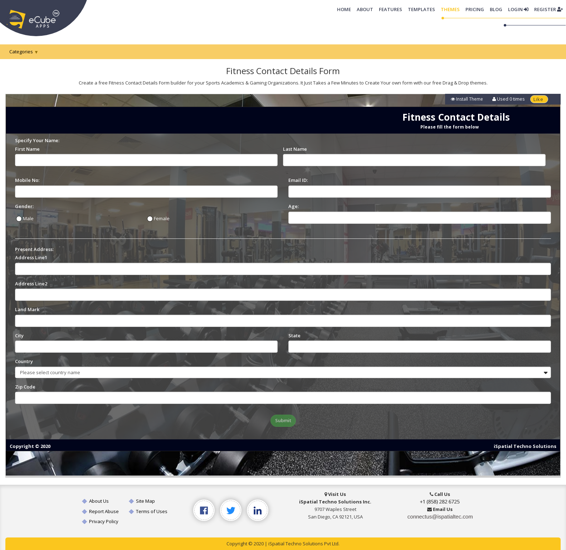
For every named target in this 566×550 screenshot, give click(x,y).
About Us (95, 501)
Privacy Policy (100, 521)
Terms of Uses (148, 511)
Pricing (474, 9)
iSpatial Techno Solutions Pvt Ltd (303, 543)
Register (548, 9)
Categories (21, 51)
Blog (496, 9)
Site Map (142, 501)
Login (518, 9)
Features (390, 9)
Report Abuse (100, 511)
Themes (450, 9)
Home (345, 9)
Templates (421, 9)
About (365, 9)
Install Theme (467, 99)
